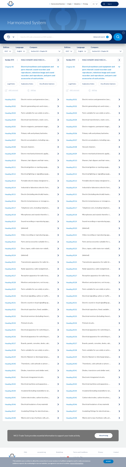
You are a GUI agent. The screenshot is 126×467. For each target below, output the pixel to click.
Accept (108, 461)
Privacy (100, 452)
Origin (69, 4)
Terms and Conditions (80, 452)
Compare (33, 47)
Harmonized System (58, 4)
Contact (116, 452)
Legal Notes (11, 84)
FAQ (25, 452)
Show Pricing (103, 435)
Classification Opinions (47, 84)
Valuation (77, 4)
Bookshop (59, 452)
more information (76, 463)
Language (20, 47)
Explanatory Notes (27, 84)
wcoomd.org (41, 452)
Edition (6, 47)
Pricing (85, 4)
